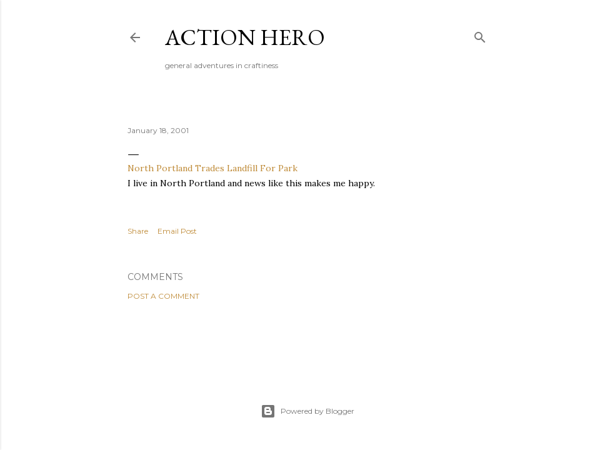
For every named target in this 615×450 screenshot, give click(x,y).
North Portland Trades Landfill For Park (213, 168)
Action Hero (245, 37)
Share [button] (138, 231)
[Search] (480, 34)
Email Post (177, 231)
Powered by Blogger (307, 411)
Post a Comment (163, 296)
